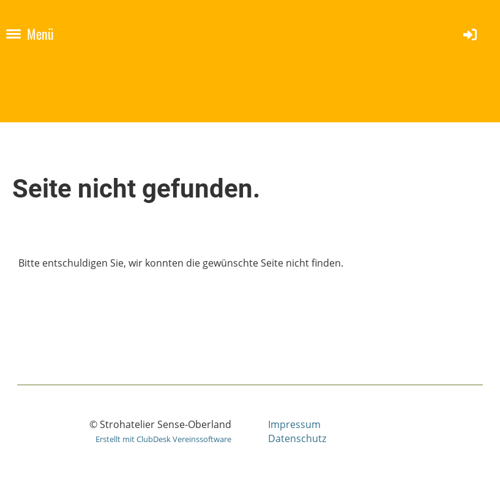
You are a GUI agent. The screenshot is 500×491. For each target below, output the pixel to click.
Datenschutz (297, 438)
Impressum (294, 424)
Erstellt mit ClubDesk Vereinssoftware (163, 439)
